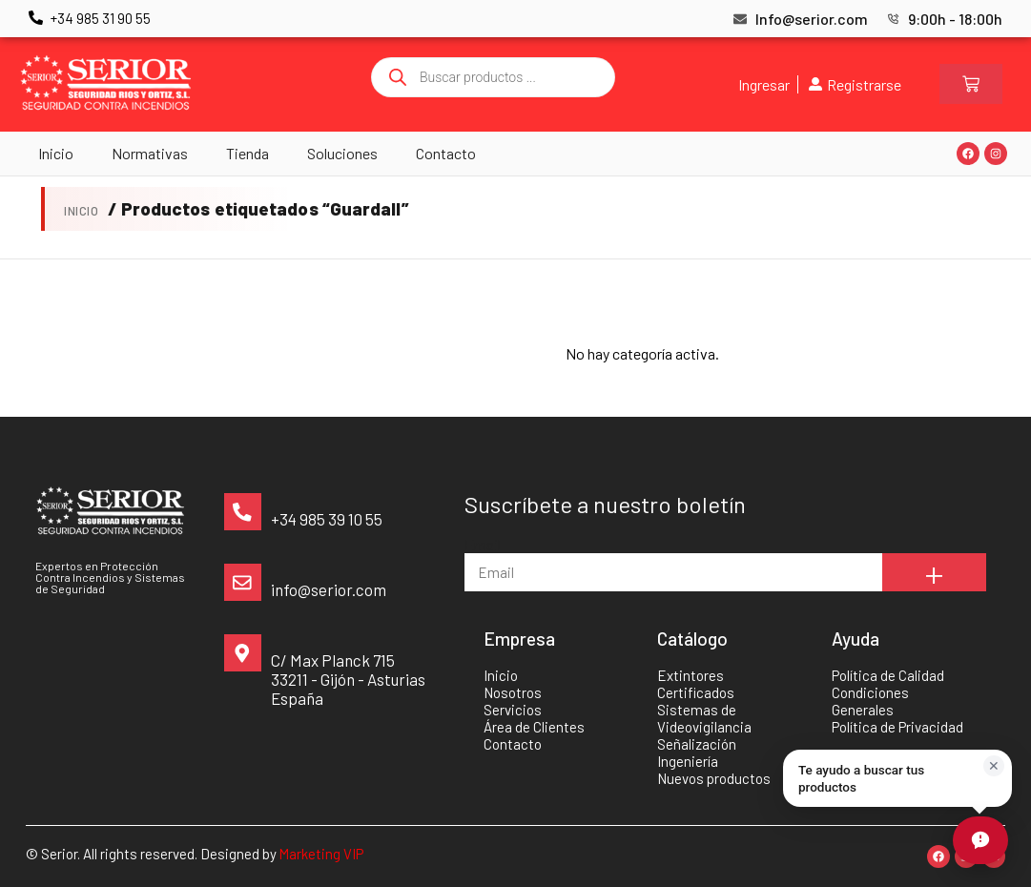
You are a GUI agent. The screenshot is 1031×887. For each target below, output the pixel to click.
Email (482, 544)
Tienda (247, 153)
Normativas (150, 153)
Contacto (446, 153)
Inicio (55, 153)
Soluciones (342, 153)
